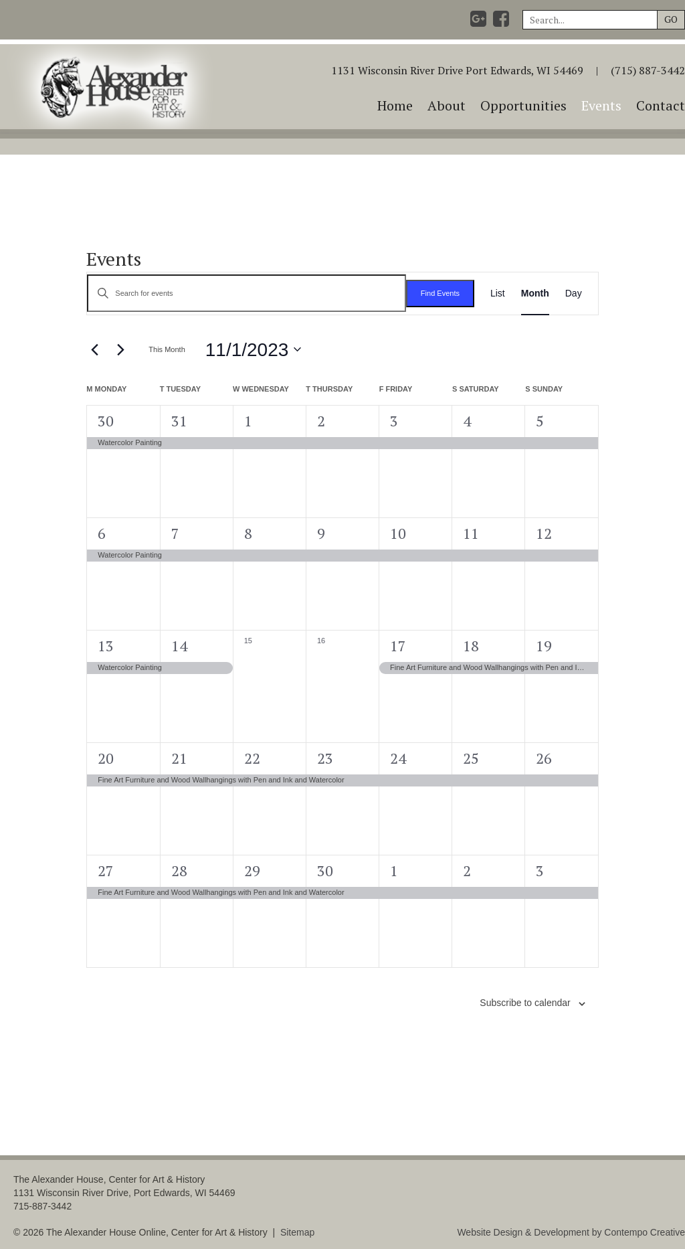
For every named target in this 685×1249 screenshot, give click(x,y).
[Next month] (120, 349)
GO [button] (671, 19)
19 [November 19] (544, 645)
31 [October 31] (179, 420)
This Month (167, 349)
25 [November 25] (471, 758)
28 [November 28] (179, 870)
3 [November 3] (394, 420)
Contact (660, 105)
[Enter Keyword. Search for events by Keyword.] (246, 293)
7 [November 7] (175, 533)
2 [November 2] (321, 420)
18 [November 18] (471, 645)
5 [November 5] (540, 420)
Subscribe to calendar (525, 1002)
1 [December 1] (394, 870)
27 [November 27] (106, 870)
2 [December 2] (467, 870)
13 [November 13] (106, 645)
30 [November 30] (325, 870)
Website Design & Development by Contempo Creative (571, 1232)
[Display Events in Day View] (573, 293)
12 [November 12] (544, 533)
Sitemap (297, 1232)
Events (601, 105)
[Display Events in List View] (497, 293)
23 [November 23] (325, 758)
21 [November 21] (179, 758)
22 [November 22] (252, 758)
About (446, 105)
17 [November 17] (398, 645)
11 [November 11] (471, 533)
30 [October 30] (106, 420)
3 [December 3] (540, 870)
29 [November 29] (252, 870)
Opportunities (523, 105)
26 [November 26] (544, 758)
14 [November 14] (179, 645)
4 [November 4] (467, 420)
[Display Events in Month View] (535, 293)
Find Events (440, 293)
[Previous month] (94, 349)
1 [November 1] (248, 420)
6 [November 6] (102, 533)
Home (395, 105)
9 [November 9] (321, 533)
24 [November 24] (398, 758)
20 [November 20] (106, 758)
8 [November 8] (248, 533)
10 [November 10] (398, 533)
